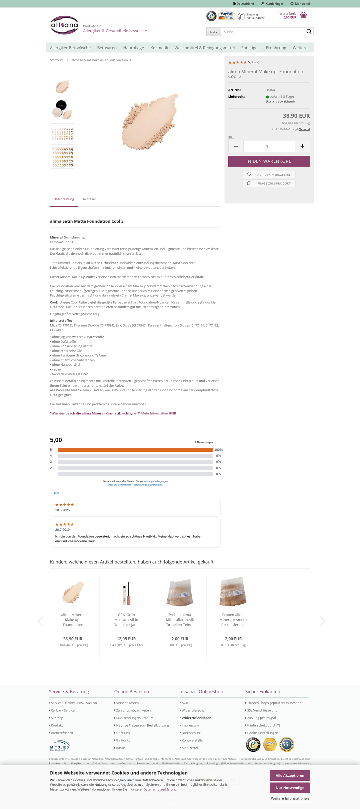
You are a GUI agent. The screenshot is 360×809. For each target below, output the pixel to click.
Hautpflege (133, 47)
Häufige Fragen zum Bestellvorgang (141, 725)
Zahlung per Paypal (260, 718)
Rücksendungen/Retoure (134, 718)
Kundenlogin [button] (272, 4)
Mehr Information (113, 413)
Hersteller (89, 199)
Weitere (300, 47)
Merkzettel (300, 4)
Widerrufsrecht (192, 710)
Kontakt (56, 725)
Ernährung (276, 47)
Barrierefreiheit (61, 732)
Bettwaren (107, 47)
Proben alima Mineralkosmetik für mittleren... (233, 619)
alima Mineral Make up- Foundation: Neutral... (72, 619)
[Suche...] (213, 31)
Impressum (189, 725)
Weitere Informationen (290, 798)
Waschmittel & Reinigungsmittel (204, 47)
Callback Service (61, 710)
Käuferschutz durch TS (262, 725)
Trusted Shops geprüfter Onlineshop (273, 702)
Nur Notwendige (290, 787)
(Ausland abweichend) (280, 101)
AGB (184, 702)
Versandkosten (126, 702)
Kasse (119, 748)
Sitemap (56, 718)
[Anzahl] (269, 146)
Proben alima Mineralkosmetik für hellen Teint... (180, 619)
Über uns (122, 732)
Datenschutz (190, 732)
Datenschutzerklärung (160, 789)
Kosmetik (159, 47)
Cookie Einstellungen (261, 732)
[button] (243, 4)
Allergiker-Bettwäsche (70, 47)
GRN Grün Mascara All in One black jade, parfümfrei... (127, 619)
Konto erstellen (192, 740)
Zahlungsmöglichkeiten (132, 710)
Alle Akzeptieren (290, 775)
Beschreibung (64, 199)
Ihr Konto (122, 740)
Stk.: (231, 137)
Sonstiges (250, 47)
